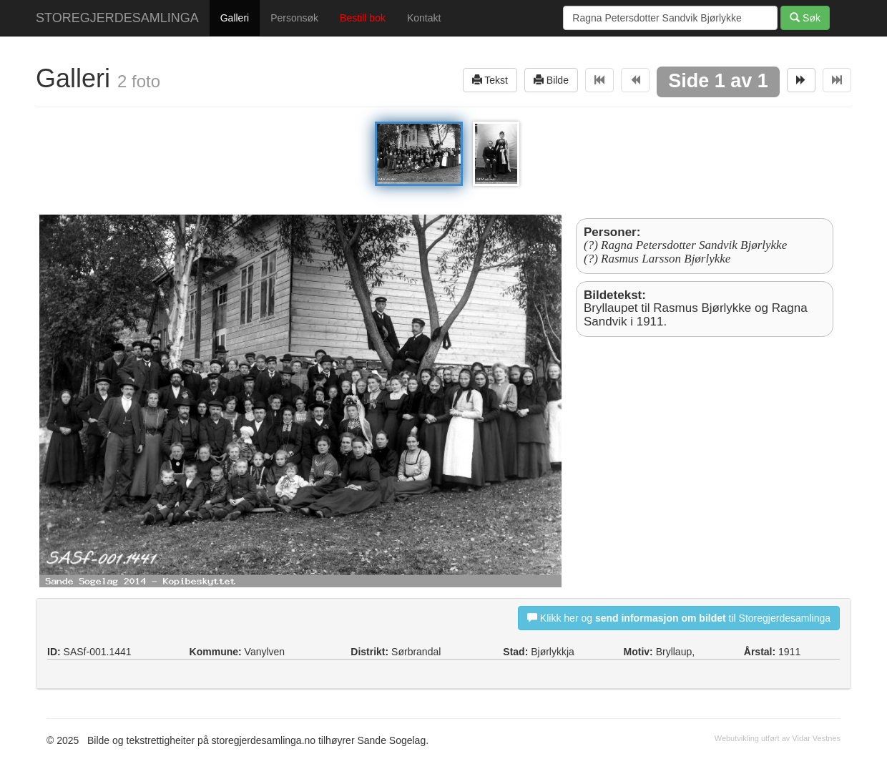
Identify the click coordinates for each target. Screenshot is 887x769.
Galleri (234, 18)
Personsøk (294, 18)
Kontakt (424, 18)
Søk (805, 17)
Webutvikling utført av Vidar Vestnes (778, 738)
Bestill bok (363, 18)
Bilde (551, 80)
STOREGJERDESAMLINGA (117, 18)
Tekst (490, 80)
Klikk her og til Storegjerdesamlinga (678, 618)
